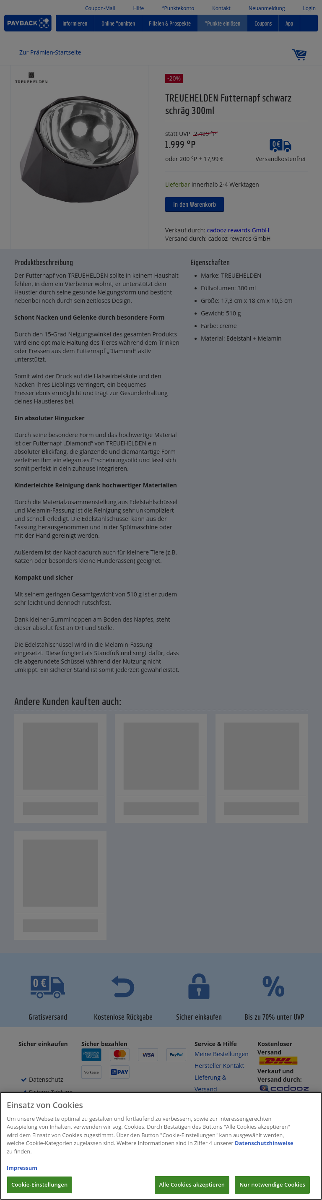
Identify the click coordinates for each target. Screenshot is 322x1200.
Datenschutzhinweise (264, 1152)
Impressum (22, 1177)
